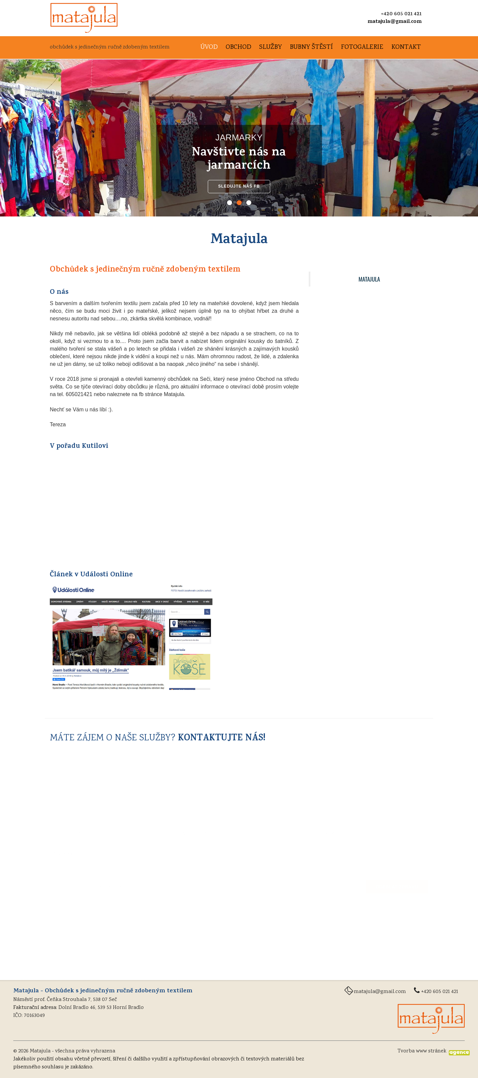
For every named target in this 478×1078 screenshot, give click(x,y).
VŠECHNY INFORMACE (368, 427)
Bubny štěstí (311, 47)
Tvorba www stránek (421, 1051)
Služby (270, 47)
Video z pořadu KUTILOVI (351, 411)
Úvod (209, 47)
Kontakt (406, 47)
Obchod (238, 47)
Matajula (369, 279)
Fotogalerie (362, 47)
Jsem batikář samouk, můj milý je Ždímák (364, 394)
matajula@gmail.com (394, 22)
